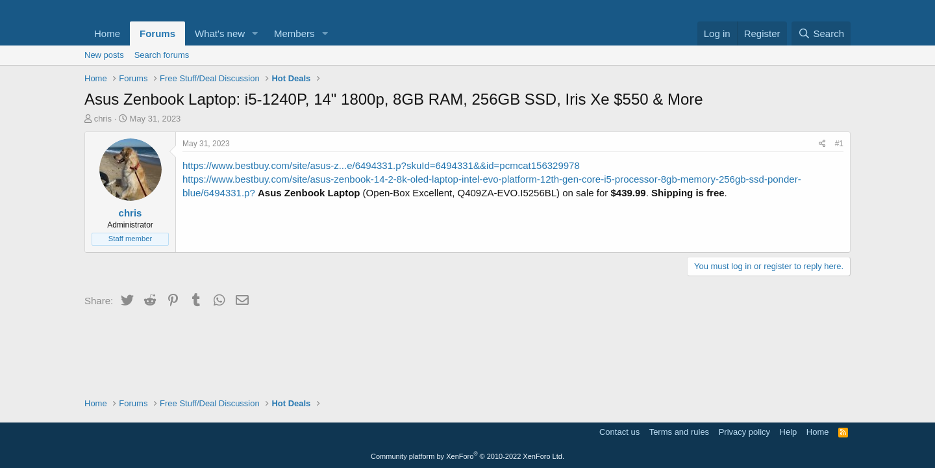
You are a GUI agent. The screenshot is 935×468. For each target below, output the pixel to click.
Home (107, 33)
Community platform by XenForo (467, 456)
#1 (839, 143)
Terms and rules (679, 432)
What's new (220, 33)
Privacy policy (744, 432)
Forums (157, 33)
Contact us (619, 432)
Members (294, 33)
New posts (104, 55)
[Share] (822, 143)
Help (788, 432)
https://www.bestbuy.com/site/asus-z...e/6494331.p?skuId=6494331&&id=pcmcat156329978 (381, 165)
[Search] (821, 33)
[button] (255, 33)
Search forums (162, 55)
